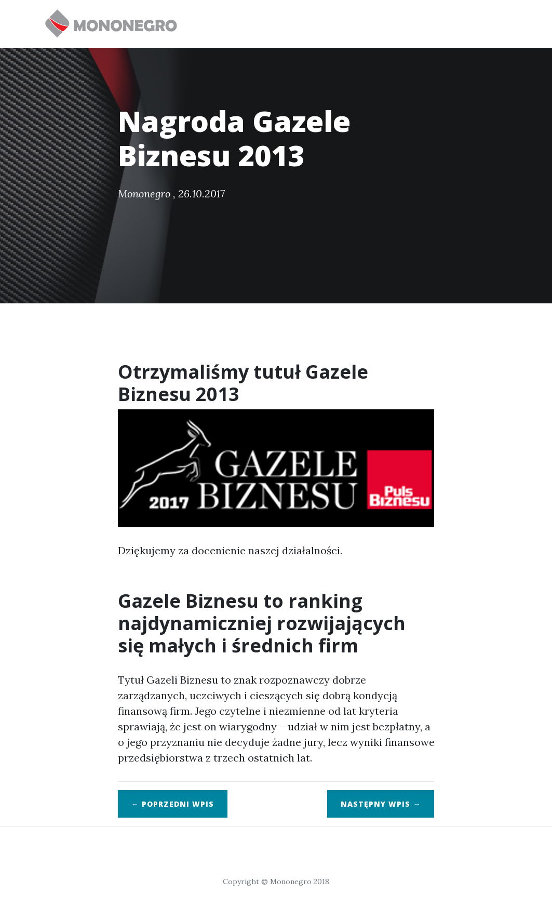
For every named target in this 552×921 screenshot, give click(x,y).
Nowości (319, 19)
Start (218, 19)
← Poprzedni (172, 804)
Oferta (266, 19)
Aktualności (469, 19)
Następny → (381, 804)
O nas (415, 24)
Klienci (372, 19)
